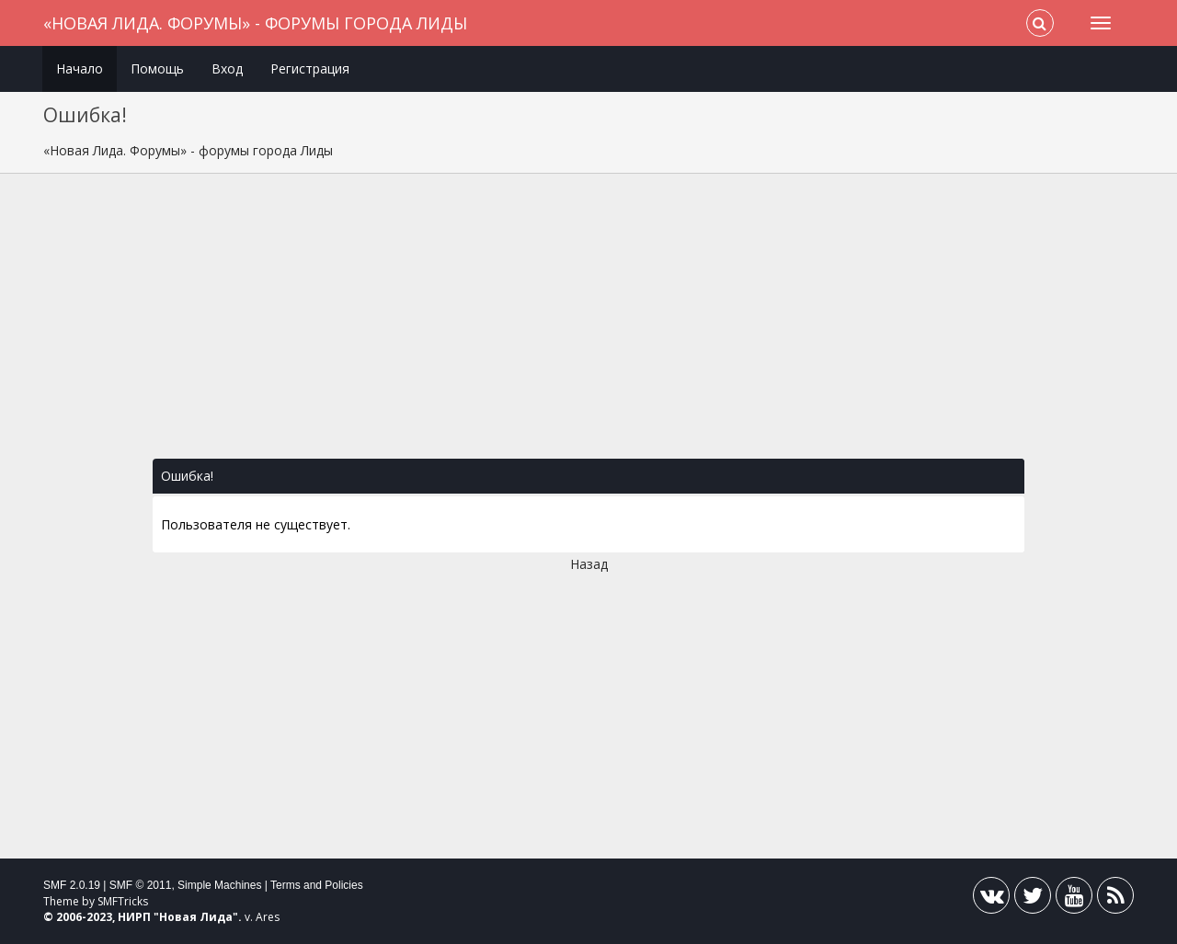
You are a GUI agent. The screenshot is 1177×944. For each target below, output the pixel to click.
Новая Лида (196, 917)
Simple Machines (219, 885)
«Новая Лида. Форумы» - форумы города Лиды (255, 23)
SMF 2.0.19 (71, 885)
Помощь (157, 68)
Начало (79, 68)
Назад (589, 564)
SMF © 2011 (140, 885)
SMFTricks (122, 901)
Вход (227, 68)
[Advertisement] (588, 325)
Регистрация (309, 68)
